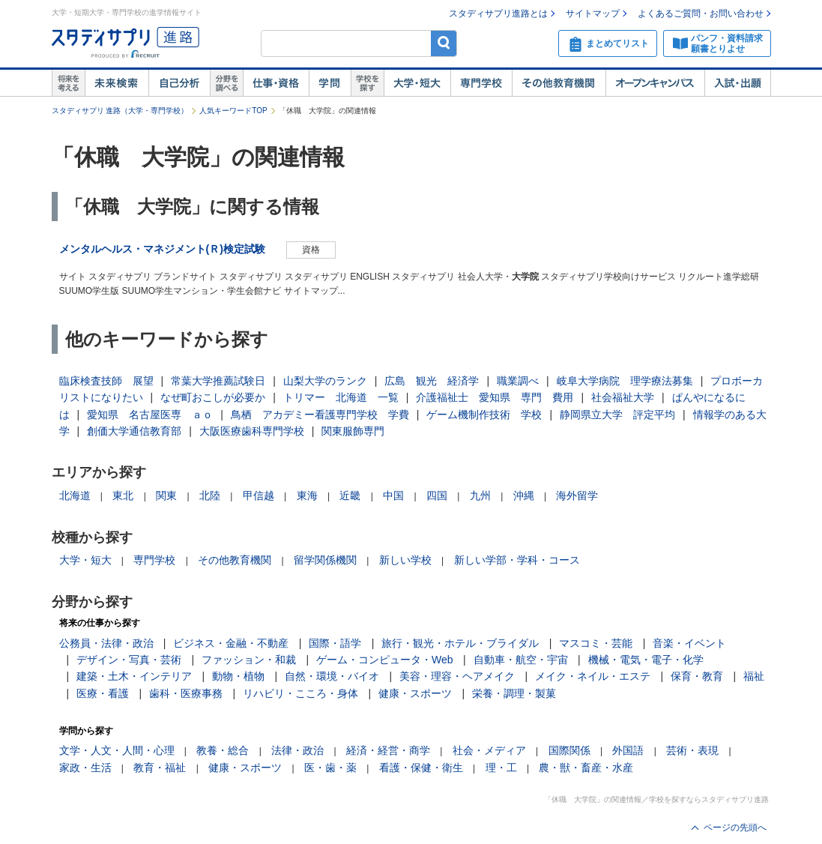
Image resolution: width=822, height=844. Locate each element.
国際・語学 (335, 643)
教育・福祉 (159, 768)
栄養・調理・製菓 (514, 693)
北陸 (209, 495)
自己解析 (179, 83)
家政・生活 (85, 768)
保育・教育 (697, 676)
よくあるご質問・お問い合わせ (701, 13)
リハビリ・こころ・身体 (300, 693)
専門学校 (481, 83)
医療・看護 (102, 693)
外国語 (628, 750)
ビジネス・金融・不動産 (230, 643)
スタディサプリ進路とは (498, 13)
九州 (480, 495)
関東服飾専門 (352, 431)
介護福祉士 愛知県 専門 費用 (494, 397)
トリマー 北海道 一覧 (341, 397)
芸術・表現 (692, 750)
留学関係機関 (325, 560)
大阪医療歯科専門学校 (251, 431)
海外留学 (577, 495)
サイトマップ (593, 13)
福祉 (753, 676)
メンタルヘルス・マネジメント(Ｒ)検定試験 (162, 249)
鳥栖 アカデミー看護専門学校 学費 (320, 415)
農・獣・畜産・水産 (586, 768)
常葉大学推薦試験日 (218, 381)
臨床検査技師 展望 (106, 381)
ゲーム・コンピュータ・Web (384, 660)
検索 (444, 43)
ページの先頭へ (735, 827)
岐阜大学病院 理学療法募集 (625, 381)
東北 (122, 495)
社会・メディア (489, 750)
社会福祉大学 (622, 397)
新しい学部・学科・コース (517, 560)
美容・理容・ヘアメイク (457, 676)
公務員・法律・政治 (106, 643)
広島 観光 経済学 (431, 381)
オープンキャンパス (654, 83)
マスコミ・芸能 (595, 643)
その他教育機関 (558, 83)
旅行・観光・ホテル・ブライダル (460, 643)
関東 (166, 495)
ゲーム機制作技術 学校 (484, 415)
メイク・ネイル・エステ (592, 676)
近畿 (349, 495)
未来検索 (116, 83)
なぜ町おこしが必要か (212, 397)
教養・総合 (222, 750)
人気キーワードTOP (233, 110)
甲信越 (258, 495)
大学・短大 (417, 83)
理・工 (501, 768)
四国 (436, 495)
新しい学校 (405, 560)
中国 (393, 495)
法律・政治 (297, 750)
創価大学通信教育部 (134, 431)
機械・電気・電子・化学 (646, 660)
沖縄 (523, 495)
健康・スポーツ (415, 693)
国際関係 (569, 750)
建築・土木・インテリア (134, 676)
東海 (307, 495)
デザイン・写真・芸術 (128, 660)
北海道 (75, 495)
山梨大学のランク (325, 381)
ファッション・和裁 (249, 660)
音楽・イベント (689, 643)
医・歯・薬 (330, 768)
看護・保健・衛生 (421, 768)
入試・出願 (737, 83)
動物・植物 (238, 676)
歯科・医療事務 (186, 693)
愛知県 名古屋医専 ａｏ (150, 415)
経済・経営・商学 (388, 750)
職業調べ (518, 381)
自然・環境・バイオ (332, 676)
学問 (330, 83)
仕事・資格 (276, 83)
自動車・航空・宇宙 (521, 660)
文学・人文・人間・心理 (117, 750)
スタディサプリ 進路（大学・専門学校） (120, 110)
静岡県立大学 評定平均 (617, 415)
